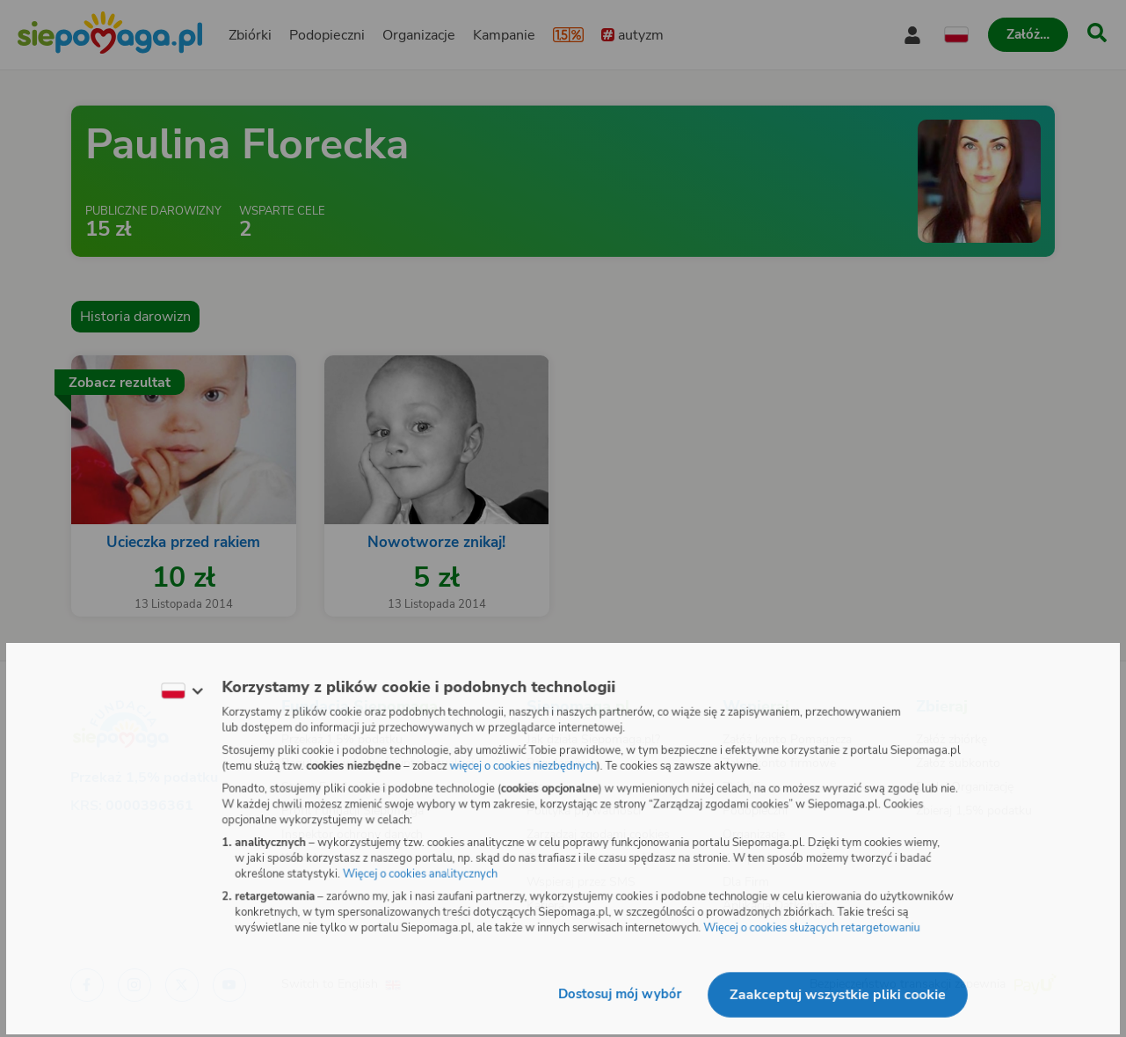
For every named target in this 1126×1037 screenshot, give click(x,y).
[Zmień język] (177, 689)
